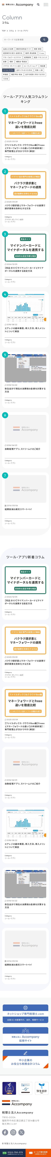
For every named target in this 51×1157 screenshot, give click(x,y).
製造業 (42, 66)
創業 (5, 62)
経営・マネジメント (40, 57)
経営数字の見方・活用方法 (12, 53)
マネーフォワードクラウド (12, 57)
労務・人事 (39, 70)
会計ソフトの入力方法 (24, 70)
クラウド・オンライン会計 (12, 66)
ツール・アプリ (8, 70)
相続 (11, 62)
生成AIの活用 (8, 49)
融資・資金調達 (30, 53)
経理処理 (27, 57)
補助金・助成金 (21, 62)
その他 (5, 79)
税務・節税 (38, 49)
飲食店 (5, 74)
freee (41, 53)
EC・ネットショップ (30, 66)
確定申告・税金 (16, 74)
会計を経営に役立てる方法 (35, 74)
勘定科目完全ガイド (23, 49)
